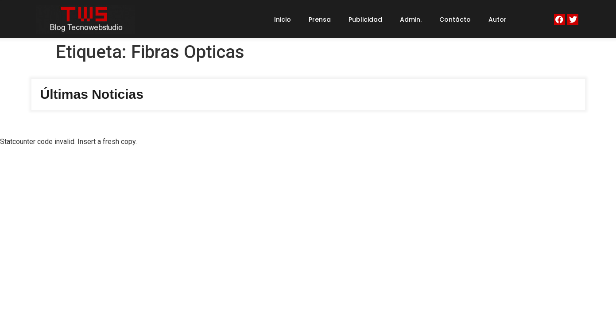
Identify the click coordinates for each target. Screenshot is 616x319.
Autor (497, 19)
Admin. (411, 19)
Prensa (320, 19)
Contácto (455, 19)
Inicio (282, 19)
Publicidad (365, 19)
